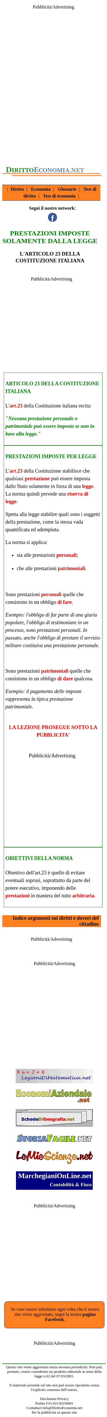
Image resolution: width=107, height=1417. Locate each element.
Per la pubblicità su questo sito (54, 1412)
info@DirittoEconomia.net (62, 1408)
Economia (41, 189)
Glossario (67, 189)
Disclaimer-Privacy (54, 1399)
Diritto (17, 189)
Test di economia (59, 196)
